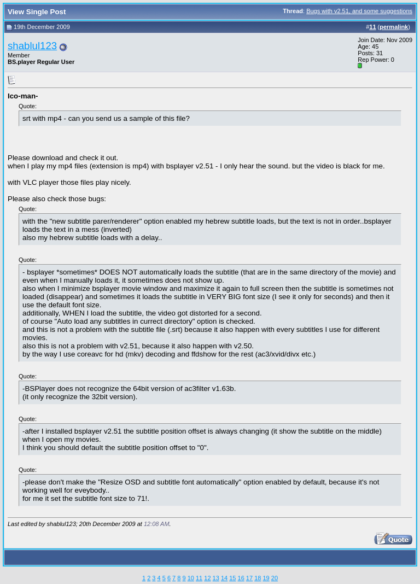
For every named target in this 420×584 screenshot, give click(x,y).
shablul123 (32, 45)
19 (265, 578)
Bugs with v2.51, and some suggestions (359, 11)
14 (224, 578)
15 (232, 578)
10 (191, 578)
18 (257, 578)
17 (249, 578)
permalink (394, 27)
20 (274, 578)
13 (216, 578)
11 (199, 578)
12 (207, 578)
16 (241, 578)
